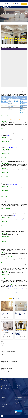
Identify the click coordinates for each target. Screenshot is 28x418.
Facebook (11, 292)
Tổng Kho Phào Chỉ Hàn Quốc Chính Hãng (7, 314)
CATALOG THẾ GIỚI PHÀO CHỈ (19, 385)
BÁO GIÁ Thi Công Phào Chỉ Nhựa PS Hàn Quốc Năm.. (20, 314)
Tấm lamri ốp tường (4, 404)
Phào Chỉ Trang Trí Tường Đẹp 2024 (10, 206)
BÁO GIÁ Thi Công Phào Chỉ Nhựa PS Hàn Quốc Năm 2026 (8, 351)
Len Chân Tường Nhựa (23, 219)
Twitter (14, 292)
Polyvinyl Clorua (19, 138)
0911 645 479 (25, 0)
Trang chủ (6, 15)
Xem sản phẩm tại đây (23, 201)
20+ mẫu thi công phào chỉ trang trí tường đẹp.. (7, 334)
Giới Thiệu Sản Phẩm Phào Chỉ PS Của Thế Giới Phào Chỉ (7, 368)
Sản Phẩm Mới (2, 343)
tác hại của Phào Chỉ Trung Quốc (9, 135)
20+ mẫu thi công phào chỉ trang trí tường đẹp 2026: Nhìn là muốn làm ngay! (10, 354)
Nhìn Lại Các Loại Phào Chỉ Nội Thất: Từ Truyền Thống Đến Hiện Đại (9, 361)
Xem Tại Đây (14, 215)
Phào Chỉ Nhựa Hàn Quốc (18, 383)
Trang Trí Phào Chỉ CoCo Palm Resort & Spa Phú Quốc (20, 398)
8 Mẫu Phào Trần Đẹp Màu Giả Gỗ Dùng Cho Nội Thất (7, 371)
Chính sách (17, 392)
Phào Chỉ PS (9, 126)
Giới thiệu (2, 341)
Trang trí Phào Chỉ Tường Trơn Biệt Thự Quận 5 (12, 184)
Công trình (2, 345)
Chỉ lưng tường (3, 399)
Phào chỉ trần (3, 397)
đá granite (10, 169)
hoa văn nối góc (9, 286)
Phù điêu (3, 406)
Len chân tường (4, 402)
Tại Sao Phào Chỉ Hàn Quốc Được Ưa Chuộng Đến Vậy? (13, 147)
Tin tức (9, 15)
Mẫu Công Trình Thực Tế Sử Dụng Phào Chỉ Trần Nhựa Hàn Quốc (20, 406)
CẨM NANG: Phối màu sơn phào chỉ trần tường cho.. (20, 334)
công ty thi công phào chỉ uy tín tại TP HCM (19, 288)
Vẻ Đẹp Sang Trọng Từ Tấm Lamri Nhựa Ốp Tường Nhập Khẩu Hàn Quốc (21, 402)
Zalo (17, 292)
